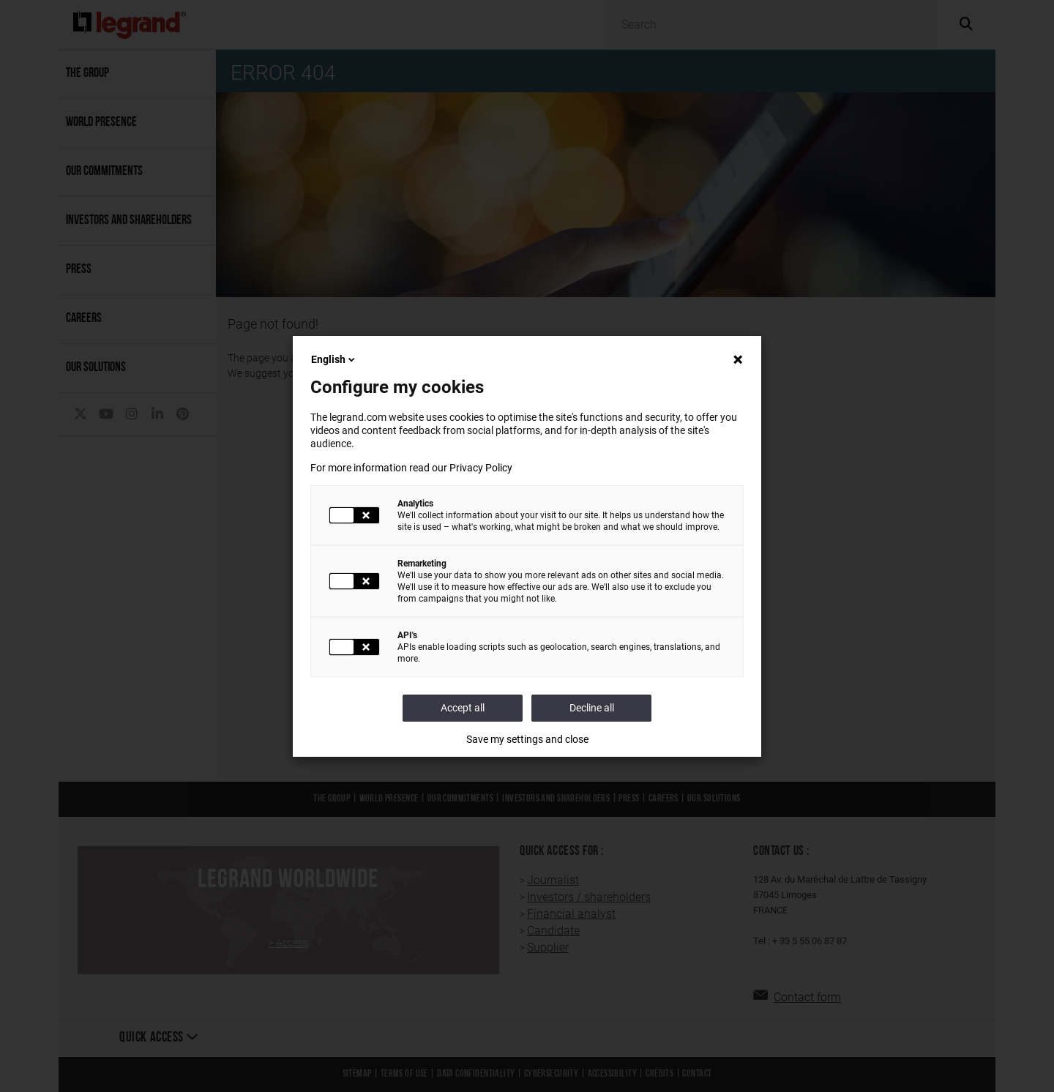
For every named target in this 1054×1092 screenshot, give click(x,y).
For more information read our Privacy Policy (411, 468)
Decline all (591, 708)
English (334, 359)
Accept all (463, 708)
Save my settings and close (527, 739)
